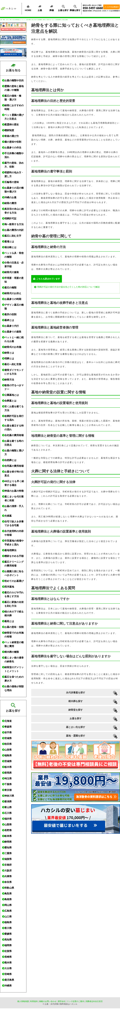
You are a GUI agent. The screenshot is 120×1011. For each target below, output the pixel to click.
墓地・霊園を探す (75, 735)
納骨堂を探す (75, 709)
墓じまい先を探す (75, 727)
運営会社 (62, 1001)
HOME (28, 8)
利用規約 (34, 1001)
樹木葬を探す (75, 701)
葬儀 (51, 8)
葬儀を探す (75, 8)
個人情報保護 (23, 1001)
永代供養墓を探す (75, 692)
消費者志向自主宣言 (94, 1001)
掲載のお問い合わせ (47, 1001)
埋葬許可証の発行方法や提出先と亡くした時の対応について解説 (68, 287)
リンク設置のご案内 (75, 1001)
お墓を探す (63, 8)
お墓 (40, 8)
